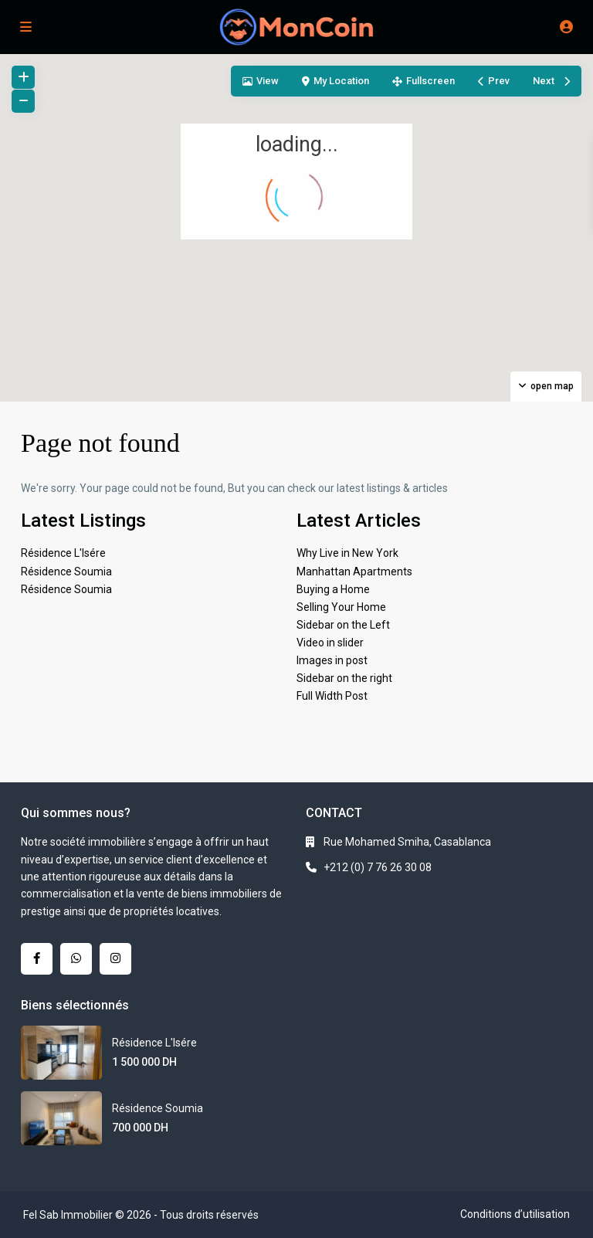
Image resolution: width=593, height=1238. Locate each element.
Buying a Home (333, 589)
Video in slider (330, 642)
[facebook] (37, 959)
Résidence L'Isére (63, 553)
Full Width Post (332, 696)
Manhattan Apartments (354, 571)
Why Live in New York (347, 553)
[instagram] (115, 959)
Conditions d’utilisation (515, 1214)
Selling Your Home (341, 607)
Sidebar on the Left (343, 625)
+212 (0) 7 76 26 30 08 (378, 867)
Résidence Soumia (66, 571)
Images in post (332, 660)
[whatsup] (76, 959)
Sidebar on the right (344, 678)
